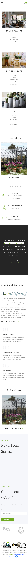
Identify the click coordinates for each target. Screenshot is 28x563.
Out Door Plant (14, 44)
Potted (14, 35)
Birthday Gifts (14, 39)
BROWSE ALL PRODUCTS (14, 428)
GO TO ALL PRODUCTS (10, 321)
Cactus (14, 37)
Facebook (11, 556)
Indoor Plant (14, 41)
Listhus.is (11, 554)
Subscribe (7, 520)
